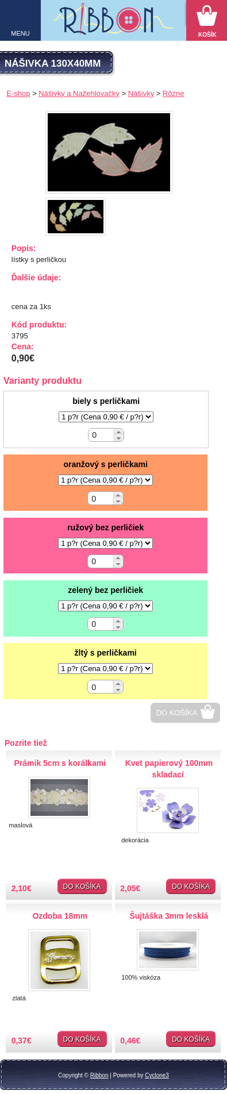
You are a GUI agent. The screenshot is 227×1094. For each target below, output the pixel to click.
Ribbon (99, 1075)
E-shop (18, 93)
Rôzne (173, 93)
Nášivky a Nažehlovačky (79, 93)
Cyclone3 (157, 1075)
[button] (119, 432)
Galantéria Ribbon (113, 23)
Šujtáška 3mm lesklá (168, 915)
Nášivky (141, 93)
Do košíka (177, 712)
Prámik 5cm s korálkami (60, 763)
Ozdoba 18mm (59, 915)
